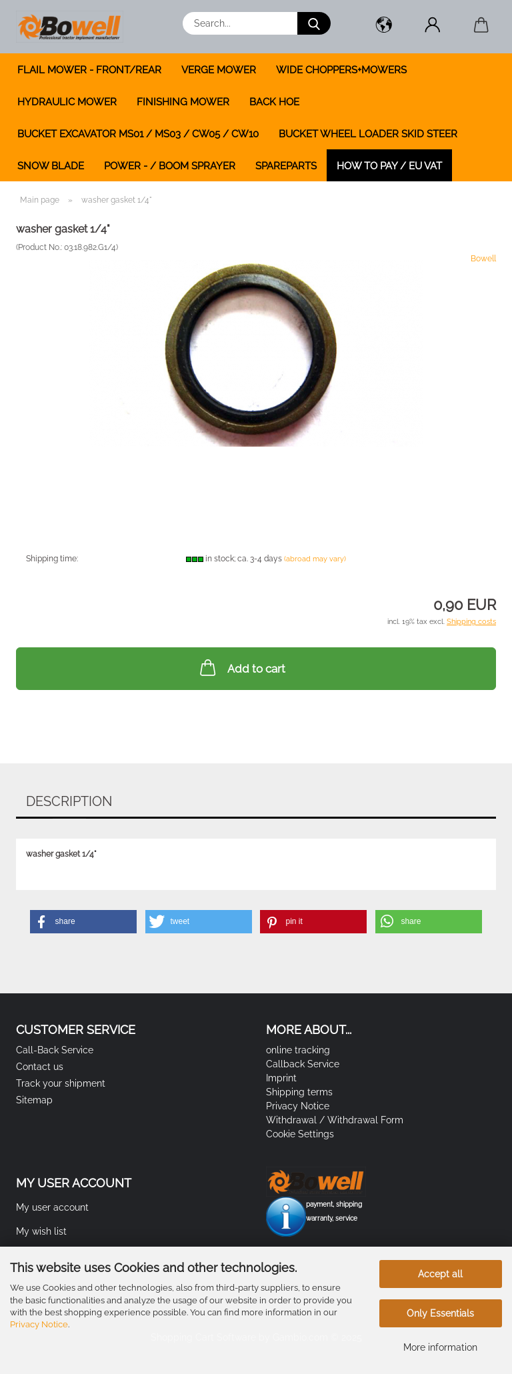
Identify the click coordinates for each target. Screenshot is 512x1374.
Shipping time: (52, 558)
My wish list (41, 1231)
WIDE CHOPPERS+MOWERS (341, 70)
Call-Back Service (54, 1050)
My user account (52, 1207)
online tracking (298, 1050)
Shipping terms (299, 1092)
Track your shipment (60, 1083)
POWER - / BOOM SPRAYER (169, 166)
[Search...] (314, 23)
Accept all (440, 1274)
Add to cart (241, 667)
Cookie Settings (300, 1134)
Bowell (483, 258)
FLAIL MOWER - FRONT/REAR (89, 70)
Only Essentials (440, 1313)
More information (440, 1347)
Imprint (281, 1078)
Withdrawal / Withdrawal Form (334, 1120)
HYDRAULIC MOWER (67, 102)
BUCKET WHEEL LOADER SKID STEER (368, 134)
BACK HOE (274, 102)
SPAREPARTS (286, 166)
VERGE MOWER (218, 70)
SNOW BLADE (50, 166)
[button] (383, 26)
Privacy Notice (39, 1324)
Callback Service (302, 1064)
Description (69, 801)
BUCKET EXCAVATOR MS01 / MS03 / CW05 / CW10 (138, 134)
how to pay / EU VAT (389, 166)
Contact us (39, 1066)
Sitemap (34, 1100)
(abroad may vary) (315, 559)
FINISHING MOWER (183, 102)
